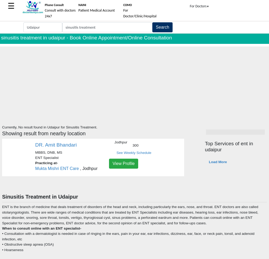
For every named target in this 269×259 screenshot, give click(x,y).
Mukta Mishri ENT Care (57, 168)
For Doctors (199, 6)
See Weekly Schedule (133, 153)
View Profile (123, 163)
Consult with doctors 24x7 (60, 10)
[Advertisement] (134, 83)
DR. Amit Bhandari (56, 145)
